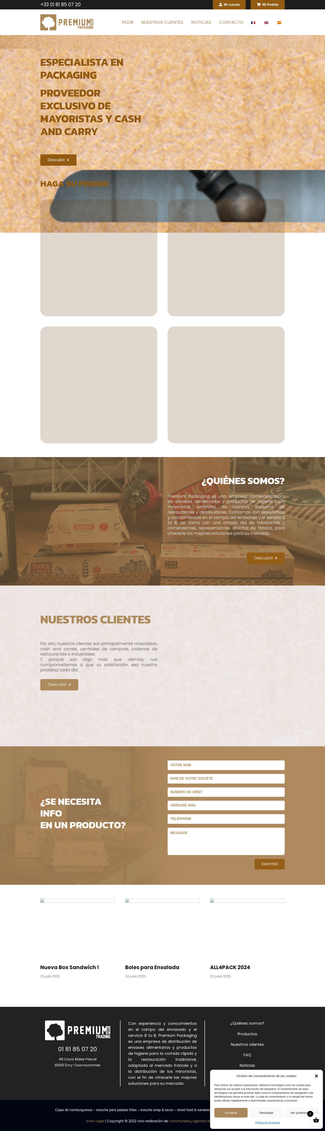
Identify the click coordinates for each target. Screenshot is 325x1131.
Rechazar (266, 1113)
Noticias (247, 1065)
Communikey (180, 1121)
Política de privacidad (267, 1122)
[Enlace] (66, 22)
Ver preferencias (302, 1113)
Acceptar (231, 1113)
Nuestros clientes (247, 1044)
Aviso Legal (95, 1121)
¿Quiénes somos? (247, 1023)
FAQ (247, 1055)
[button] (316, 1076)
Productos (247, 1034)
